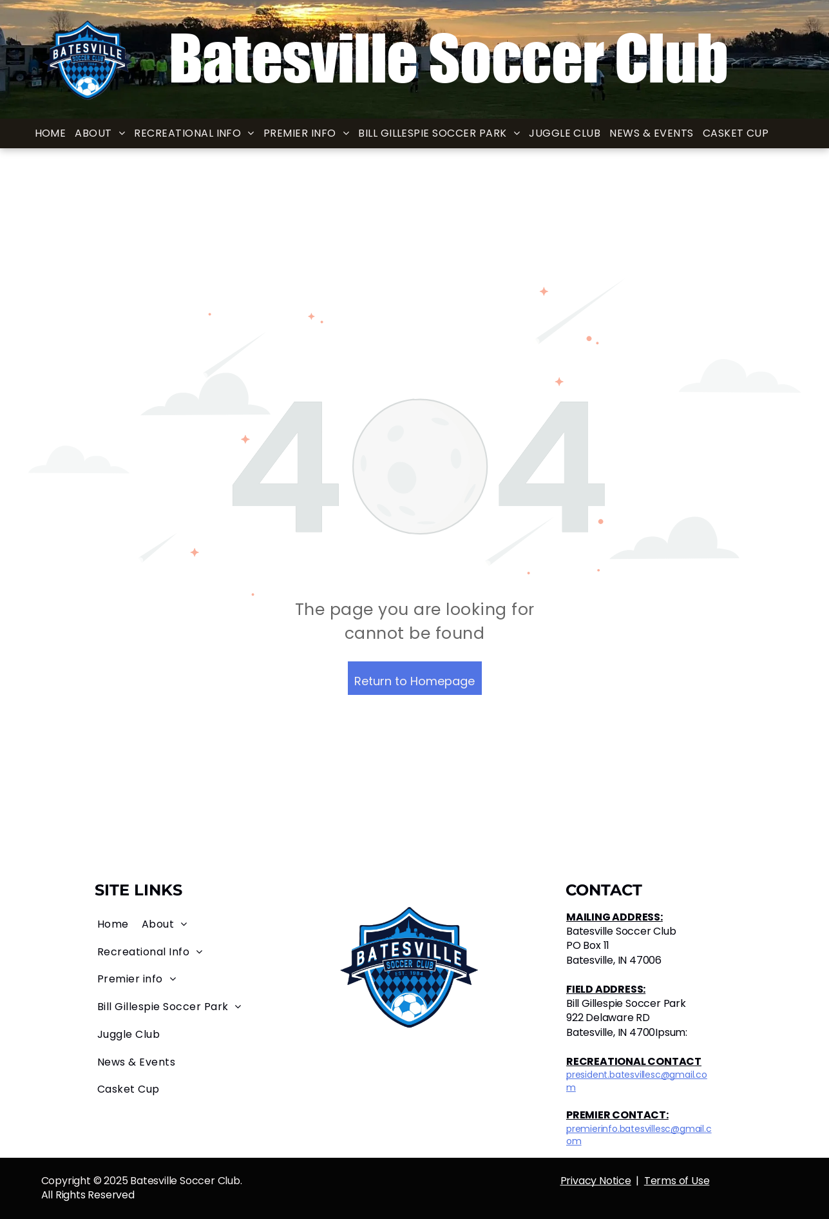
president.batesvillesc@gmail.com (636, 1081)
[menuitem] (51, 133)
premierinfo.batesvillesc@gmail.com (639, 1135)
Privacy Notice (595, 1180)
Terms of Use (677, 1180)
